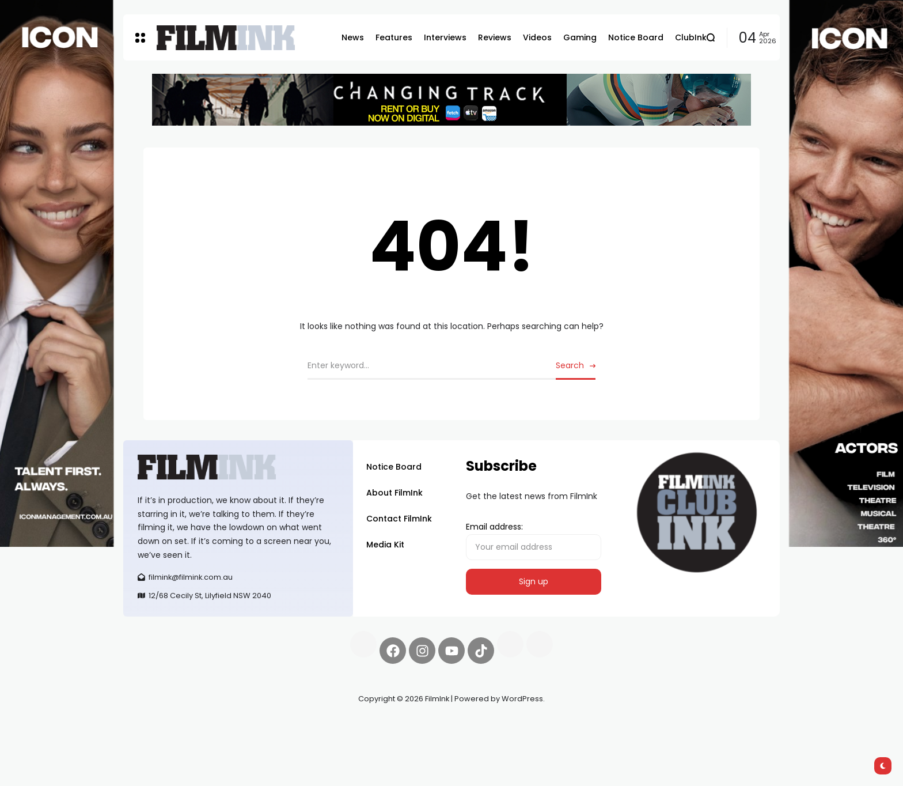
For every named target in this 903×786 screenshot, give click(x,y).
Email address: (533, 540)
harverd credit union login (245, 740)
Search (570, 365)
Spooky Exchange (279, 726)
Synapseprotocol (157, 726)
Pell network (217, 726)
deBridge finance (157, 740)
